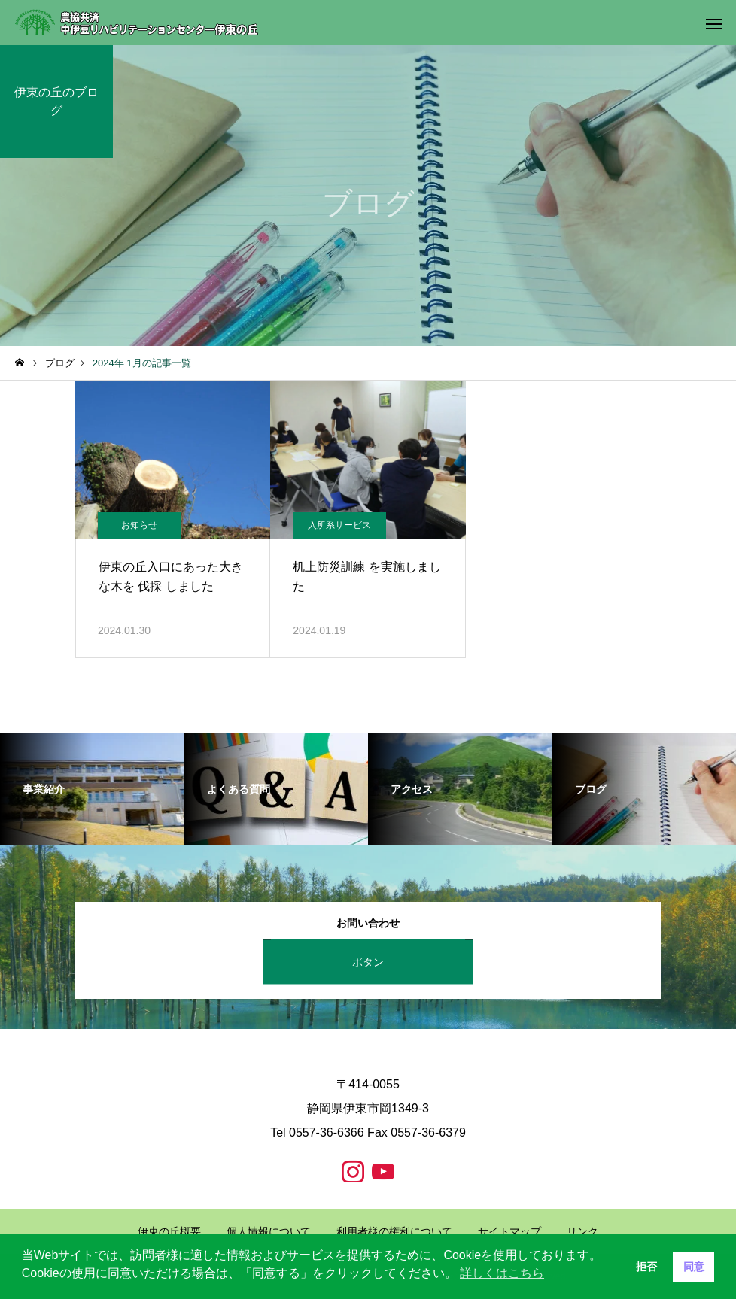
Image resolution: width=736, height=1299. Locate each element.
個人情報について (269, 1231)
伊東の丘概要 (169, 1231)
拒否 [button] (646, 1267)
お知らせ (139, 525)
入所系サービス (339, 525)
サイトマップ (509, 1231)
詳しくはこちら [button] (502, 1273)
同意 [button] (693, 1267)
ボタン (368, 961)
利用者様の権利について (394, 1231)
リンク (582, 1231)
